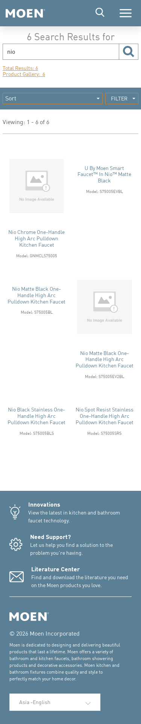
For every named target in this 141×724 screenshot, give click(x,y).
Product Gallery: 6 (24, 74)
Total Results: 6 (20, 68)
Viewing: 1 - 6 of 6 (26, 122)
